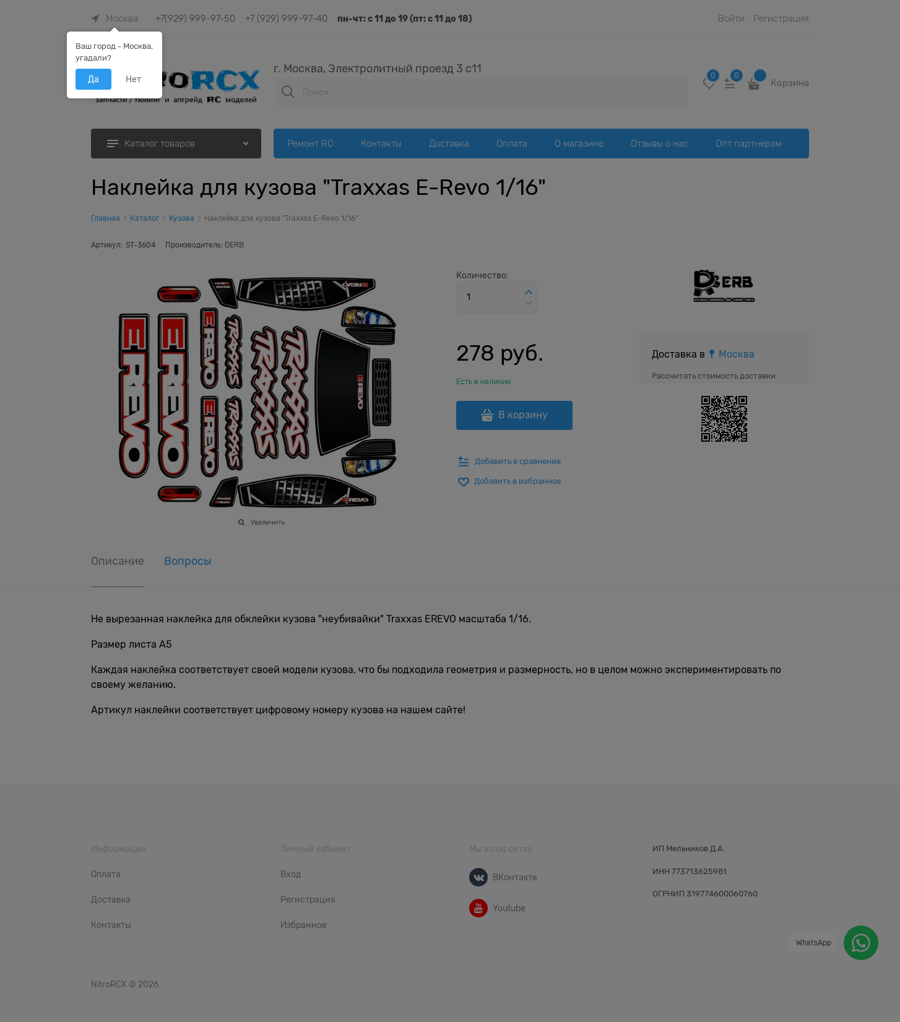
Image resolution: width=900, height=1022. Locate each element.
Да (93, 79)
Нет (133, 79)
